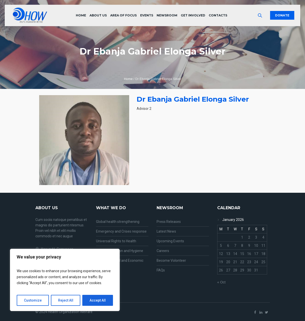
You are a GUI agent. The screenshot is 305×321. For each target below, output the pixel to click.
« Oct (221, 282)
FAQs (161, 270)
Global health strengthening (117, 222)
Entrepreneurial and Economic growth (119, 263)
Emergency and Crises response (121, 231)
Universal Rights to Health (116, 241)
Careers (163, 251)
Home (128, 79)
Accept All (98, 300)
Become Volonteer (171, 260)
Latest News (166, 231)
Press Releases (169, 222)
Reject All (65, 300)
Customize (33, 300)
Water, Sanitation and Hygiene (119, 251)
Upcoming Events (170, 241)
